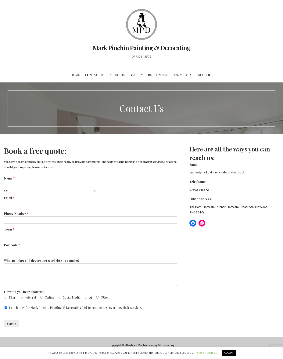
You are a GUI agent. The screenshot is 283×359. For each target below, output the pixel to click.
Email (9, 198)
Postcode (12, 245)
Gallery (136, 75)
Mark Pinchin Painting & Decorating (141, 48)
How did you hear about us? (24, 292)
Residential (158, 75)
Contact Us (95, 75)
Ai (90, 297)
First (6, 190)
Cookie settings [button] (207, 352)
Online (49, 297)
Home (75, 75)
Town (9, 229)
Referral (30, 297)
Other (105, 297)
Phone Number (16, 214)
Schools (205, 75)
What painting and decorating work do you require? (42, 261)
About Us (117, 75)
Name (9, 178)
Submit (11, 323)
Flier (12, 297)
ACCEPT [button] (229, 352)
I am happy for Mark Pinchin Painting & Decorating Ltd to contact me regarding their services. (75, 308)
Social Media (71, 297)
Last (95, 190)
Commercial (183, 75)
